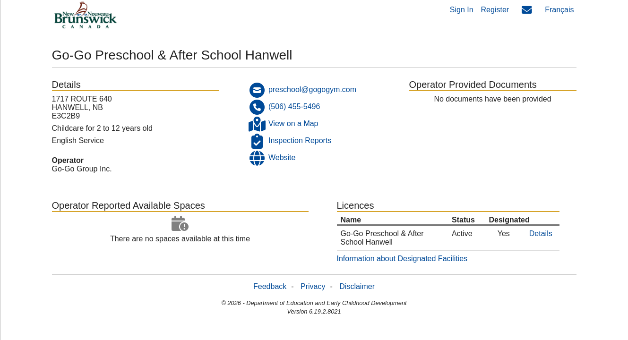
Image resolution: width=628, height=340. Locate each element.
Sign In (461, 10)
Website (282, 157)
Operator (68, 160)
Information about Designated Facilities (402, 259)
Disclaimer (357, 286)
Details (540, 234)
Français (559, 10)
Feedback (269, 286)
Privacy (313, 286)
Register (495, 10)
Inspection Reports (299, 140)
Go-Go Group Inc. (82, 169)
